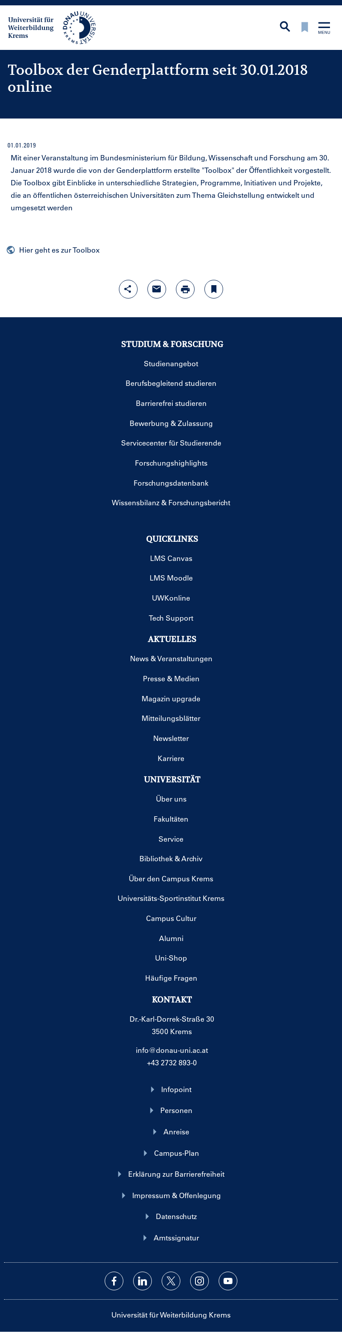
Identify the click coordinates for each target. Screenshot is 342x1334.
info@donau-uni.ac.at (172, 1050)
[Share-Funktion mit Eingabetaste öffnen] (128, 289)
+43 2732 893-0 (172, 1062)
